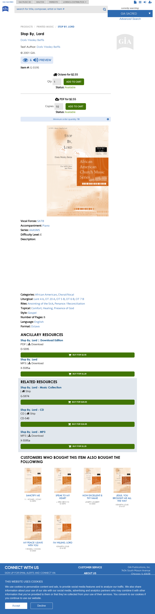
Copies (49, 106)
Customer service (90, 567)
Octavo (35, 326)
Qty (49, 81)
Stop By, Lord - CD (32, 409)
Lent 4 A (39, 299)
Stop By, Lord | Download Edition (42, 340)
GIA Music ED (25, 2)
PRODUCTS (27, 26)
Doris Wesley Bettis (32, 40)
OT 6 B (70, 299)
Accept (16, 605)
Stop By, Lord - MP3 (33, 431)
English (39, 322)
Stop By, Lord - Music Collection (41, 387)
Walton (40, 2)
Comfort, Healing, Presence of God (52, 308)
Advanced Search (130, 18)
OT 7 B (80, 299)
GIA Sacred (8, 2)
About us (90, 573)
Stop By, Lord (29, 359)
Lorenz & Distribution (74, 2)
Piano (46, 225)
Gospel (32, 313)
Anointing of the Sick (40, 303)
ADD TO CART (73, 81)
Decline (41, 605)
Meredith (53, 2)
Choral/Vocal (66, 294)
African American (46, 294)
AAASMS (34, 230)
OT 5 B (60, 299)
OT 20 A (50, 299)
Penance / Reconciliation (70, 303)
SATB (40, 221)
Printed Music (45, 26)
